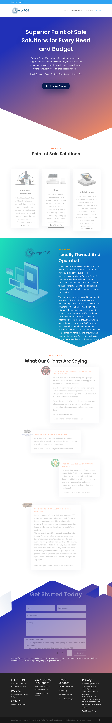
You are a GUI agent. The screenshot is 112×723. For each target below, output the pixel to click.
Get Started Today (56, 86)
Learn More (25, 225)
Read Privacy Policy (89, 711)
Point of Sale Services (72, 11)
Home (98, 11)
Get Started (89, 11)
